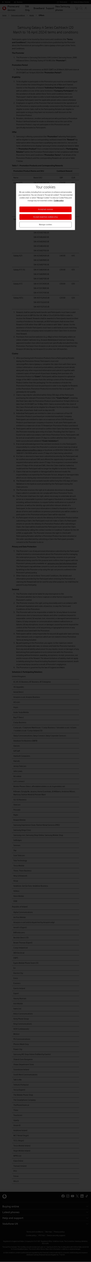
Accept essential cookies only (45, 217)
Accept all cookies (45, 209)
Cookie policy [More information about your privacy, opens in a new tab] (59, 201)
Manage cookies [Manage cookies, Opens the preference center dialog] (45, 225)
